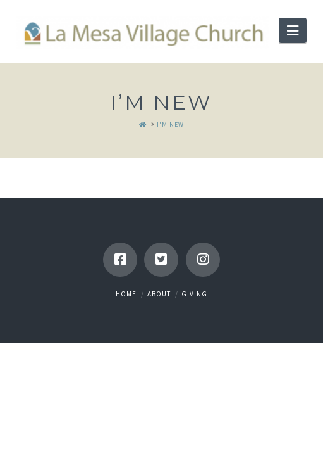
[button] (293, 30)
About (159, 293)
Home (126, 293)
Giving (194, 293)
